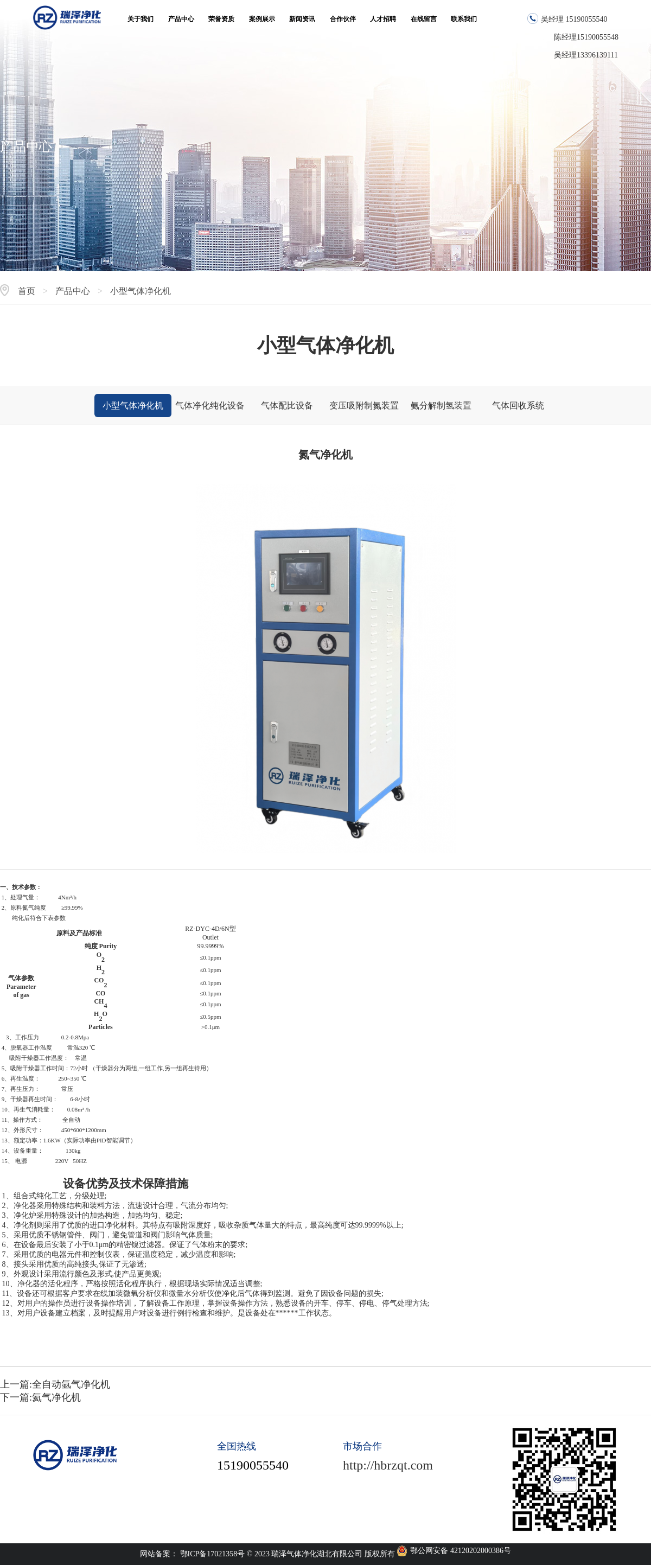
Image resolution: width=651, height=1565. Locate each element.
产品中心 (72, 291)
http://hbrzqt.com (388, 1465)
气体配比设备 (287, 405)
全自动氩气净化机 (71, 1384)
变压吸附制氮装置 (364, 405)
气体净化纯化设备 (210, 405)
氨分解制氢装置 (441, 405)
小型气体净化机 (140, 291)
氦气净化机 (56, 1397)
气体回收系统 (518, 405)
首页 (26, 291)
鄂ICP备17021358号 (213, 1554)
